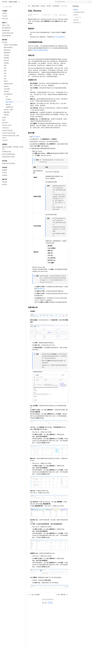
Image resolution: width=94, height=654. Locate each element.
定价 (37, 2)
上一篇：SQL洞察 (34, 600)
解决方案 (27, 2)
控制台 (78, 2)
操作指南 (43, 11)
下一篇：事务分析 (62, 600)
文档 (71, 2)
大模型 (18, 2)
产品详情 (55, 20)
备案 (74, 2)
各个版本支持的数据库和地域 (40, 55)
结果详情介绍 (40, 294)
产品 (22, 2)
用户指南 (49, 11)
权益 (33, 2)
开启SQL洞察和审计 (59, 42)
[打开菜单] (3, 3)
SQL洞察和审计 (56, 11)
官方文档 (4, 7)
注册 (83, 2)
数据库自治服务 (13, 7)
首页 (29, 11)
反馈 (50, 608)
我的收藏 (64, 20)
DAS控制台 (36, 142)
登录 (89, 2)
